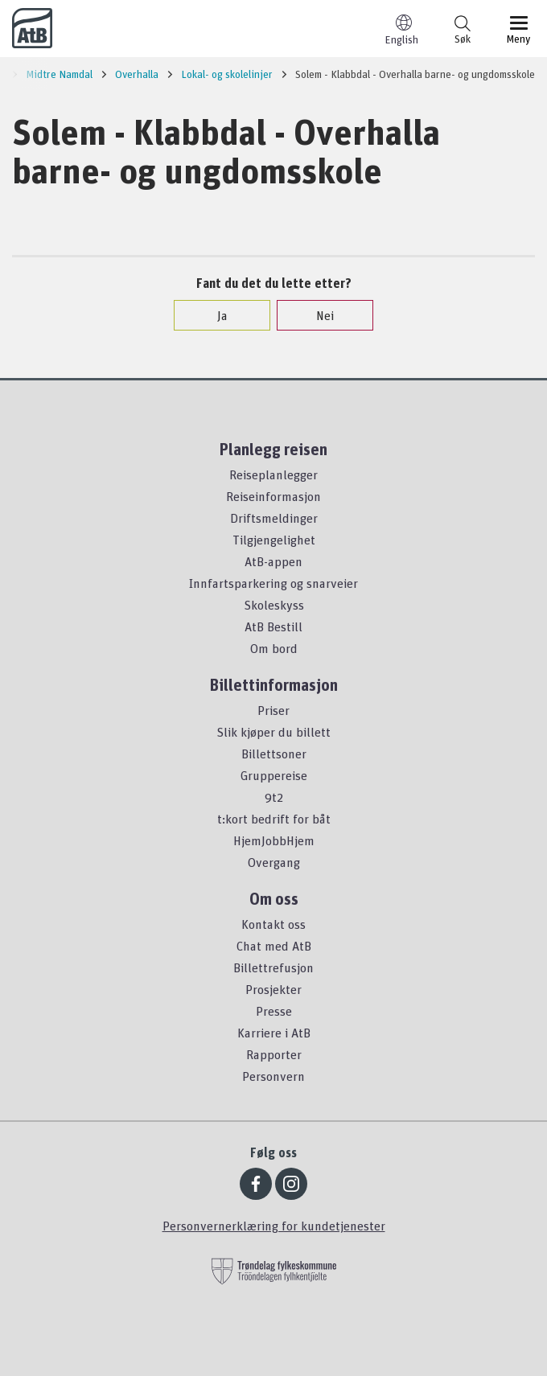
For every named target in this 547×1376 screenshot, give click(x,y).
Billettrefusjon (273, 967)
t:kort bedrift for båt (274, 819)
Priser (273, 710)
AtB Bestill (273, 626)
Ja (214, 315)
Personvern (273, 1076)
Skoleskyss (274, 605)
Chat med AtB (273, 946)
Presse (274, 1011)
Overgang (274, 862)
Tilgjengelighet (273, 540)
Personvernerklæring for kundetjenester (273, 1226)
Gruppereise (274, 775)
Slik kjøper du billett (273, 732)
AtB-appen (273, 561)
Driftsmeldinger (274, 518)
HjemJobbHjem (274, 840)
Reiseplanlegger (273, 474)
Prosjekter (273, 989)
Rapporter (274, 1054)
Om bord (274, 648)
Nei (317, 315)
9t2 (274, 797)
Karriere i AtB (274, 1033)
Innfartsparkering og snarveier (273, 583)
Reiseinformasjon (273, 496)
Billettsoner (273, 754)
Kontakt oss (273, 924)
